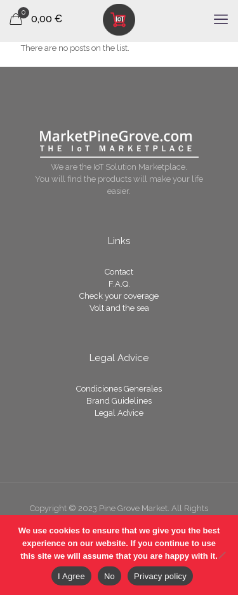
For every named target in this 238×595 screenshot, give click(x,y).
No (109, 576)
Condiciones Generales (119, 388)
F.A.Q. (119, 284)
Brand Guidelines (119, 401)
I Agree (71, 576)
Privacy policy (160, 576)
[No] (222, 555)
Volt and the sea (119, 308)
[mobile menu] (221, 19)
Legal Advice (119, 413)
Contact (119, 272)
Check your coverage (119, 296)
